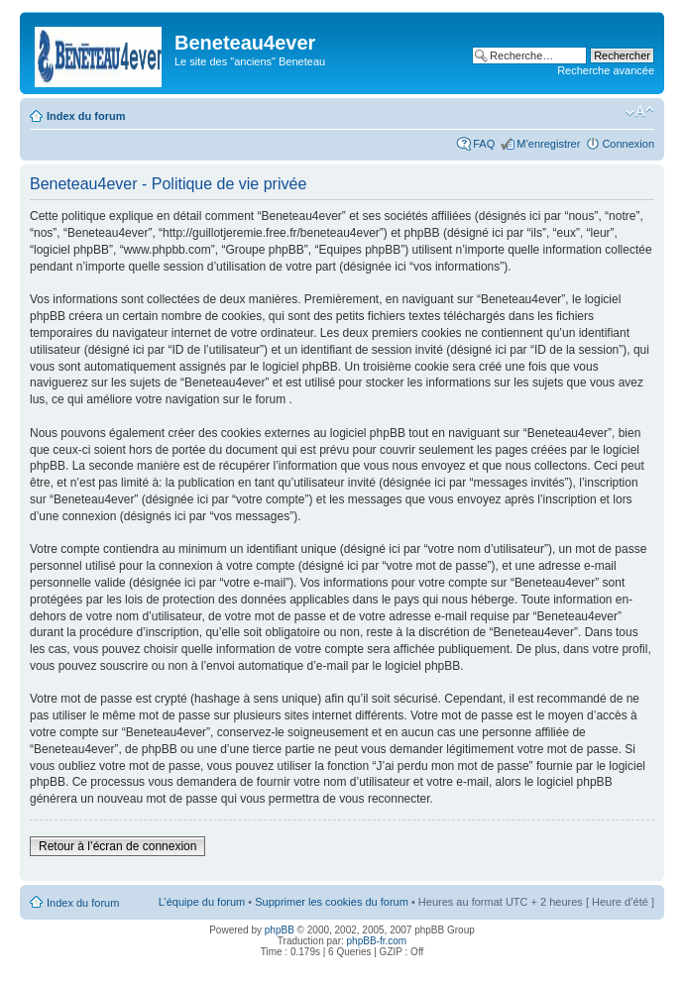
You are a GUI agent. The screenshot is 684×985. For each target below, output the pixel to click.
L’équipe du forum (202, 902)
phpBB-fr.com (377, 940)
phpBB (279, 930)
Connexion (628, 144)
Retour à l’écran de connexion (117, 846)
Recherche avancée (605, 70)
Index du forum (86, 116)
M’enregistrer (548, 144)
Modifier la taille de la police (640, 112)
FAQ (484, 144)
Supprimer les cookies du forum (331, 902)
